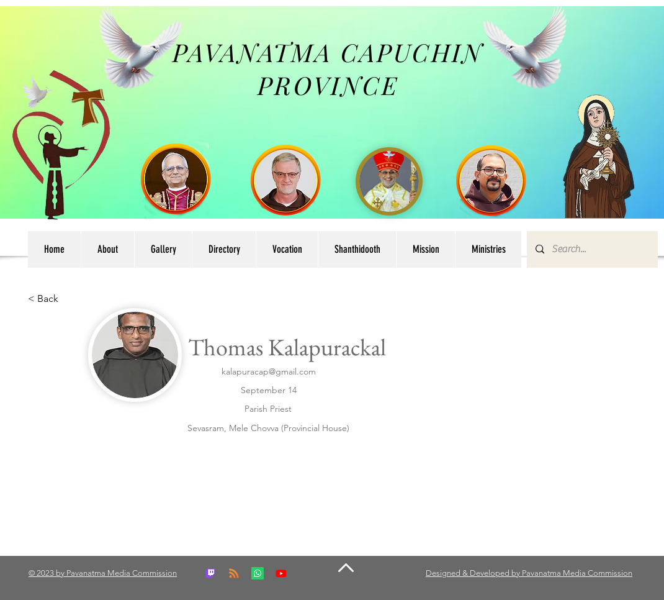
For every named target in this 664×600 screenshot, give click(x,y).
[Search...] (592, 249)
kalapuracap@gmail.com (269, 371)
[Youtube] (281, 573)
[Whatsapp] (257, 573)
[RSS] (234, 573)
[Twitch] (210, 573)
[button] (224, 249)
